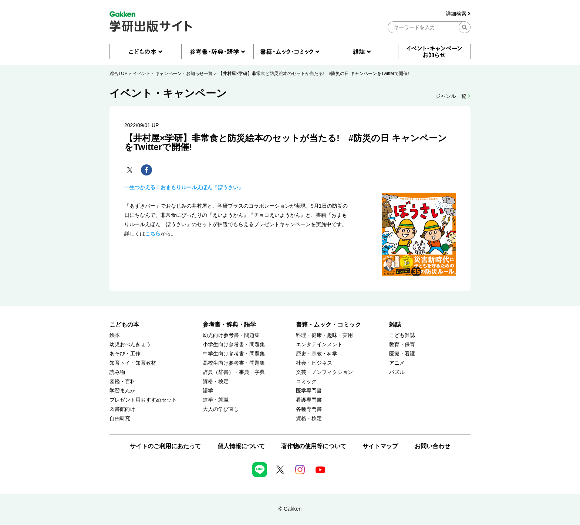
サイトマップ (380, 446)
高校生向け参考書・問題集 (234, 363)
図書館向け (122, 409)
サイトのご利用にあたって (165, 446)
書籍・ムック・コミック (328, 324)
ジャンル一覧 (453, 96)
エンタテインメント (319, 344)
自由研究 (119, 418)
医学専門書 (309, 390)
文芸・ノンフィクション (324, 372)
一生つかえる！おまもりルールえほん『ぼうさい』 (183, 187)
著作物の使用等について (313, 446)
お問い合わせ (432, 446)
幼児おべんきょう (130, 344)
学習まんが (122, 390)
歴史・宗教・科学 (316, 354)
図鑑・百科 (122, 381)
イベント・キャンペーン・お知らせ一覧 (173, 73)
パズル (397, 372)
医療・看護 (402, 354)
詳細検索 (458, 14)
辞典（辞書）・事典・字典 (234, 372)
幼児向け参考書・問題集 (231, 335)
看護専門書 (309, 400)
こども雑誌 (402, 335)
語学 (208, 390)
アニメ (397, 363)
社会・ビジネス (314, 363)
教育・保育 (402, 344)
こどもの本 (124, 324)
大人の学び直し (221, 409)
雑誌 (395, 324)
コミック (306, 381)
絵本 (114, 335)
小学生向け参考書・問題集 (234, 344)
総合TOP (118, 73)
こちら (153, 233)
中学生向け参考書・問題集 (234, 354)
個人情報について (241, 446)
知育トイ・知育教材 (132, 363)
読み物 (117, 372)
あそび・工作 (125, 354)
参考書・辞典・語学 (229, 324)
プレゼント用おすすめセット (143, 400)
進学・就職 (216, 400)
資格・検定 (216, 381)
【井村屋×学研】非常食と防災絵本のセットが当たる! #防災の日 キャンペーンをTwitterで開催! (313, 73)
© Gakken (290, 509)
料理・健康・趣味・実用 (324, 335)
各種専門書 (309, 409)
